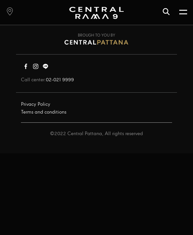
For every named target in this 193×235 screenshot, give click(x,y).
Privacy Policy (35, 104)
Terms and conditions (43, 112)
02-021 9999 (60, 80)
